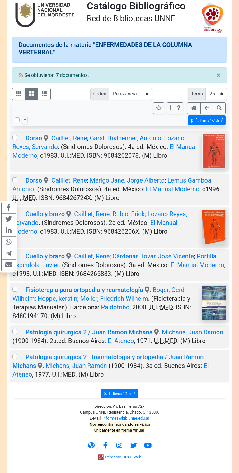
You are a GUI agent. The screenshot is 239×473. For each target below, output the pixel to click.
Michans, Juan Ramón (192, 332)
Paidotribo (115, 307)
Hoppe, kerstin (57, 298)
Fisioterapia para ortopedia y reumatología (84, 290)
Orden (99, 94)
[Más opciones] (170, 108)
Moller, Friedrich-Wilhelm (114, 298)
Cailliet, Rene (69, 138)
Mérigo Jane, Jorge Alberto (127, 180)
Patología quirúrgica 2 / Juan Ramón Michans (89, 332)
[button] (178, 108)
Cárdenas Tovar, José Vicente (153, 256)
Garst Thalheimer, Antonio (125, 138)
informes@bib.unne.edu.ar (126, 418)
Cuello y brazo (45, 214)
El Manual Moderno (172, 189)
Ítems (196, 94)
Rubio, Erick (129, 214)
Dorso (35, 138)
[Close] (218, 75)
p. (207, 120)
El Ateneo (121, 341)
